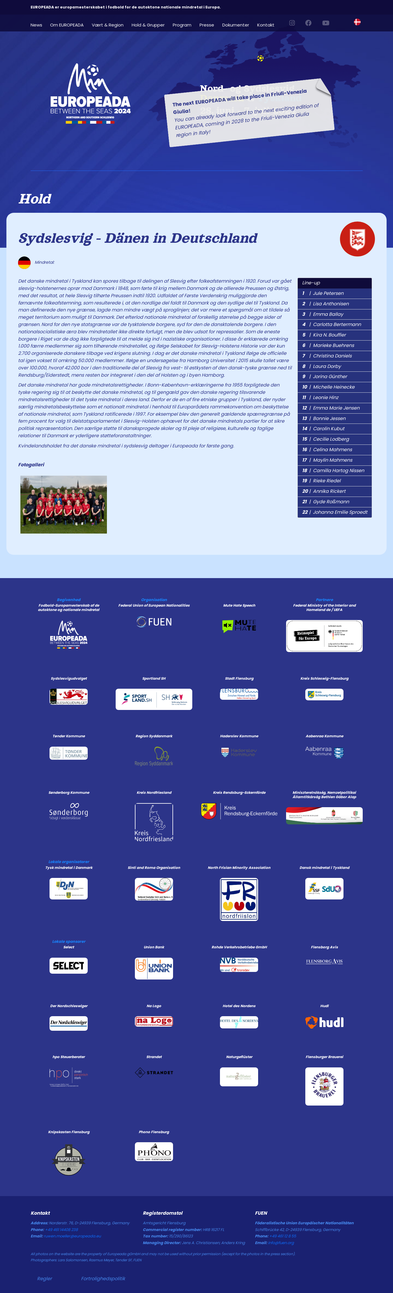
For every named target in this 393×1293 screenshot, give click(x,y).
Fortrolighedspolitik (103, 1278)
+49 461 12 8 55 (282, 1236)
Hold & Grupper (148, 25)
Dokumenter (235, 25)
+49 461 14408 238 (61, 1229)
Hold (34, 199)
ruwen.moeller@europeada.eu (72, 1236)
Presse (207, 25)
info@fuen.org (281, 1243)
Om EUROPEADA (67, 25)
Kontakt (265, 25)
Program (182, 25)
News (36, 25)
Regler (44, 1278)
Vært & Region (108, 25)
